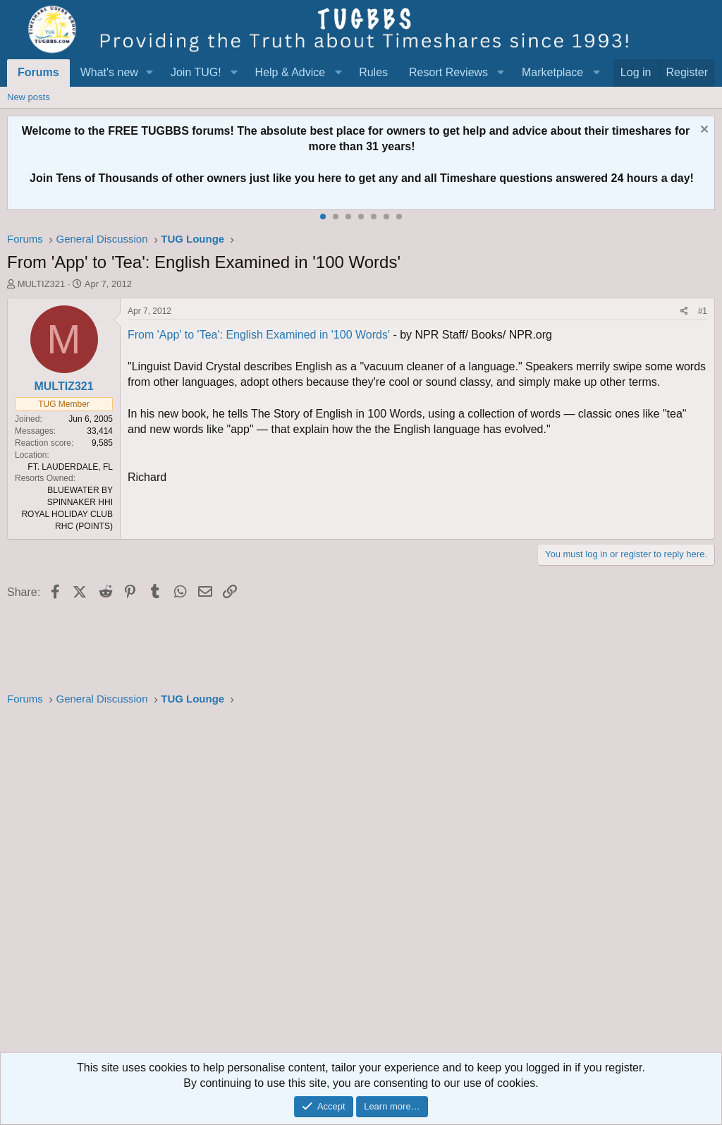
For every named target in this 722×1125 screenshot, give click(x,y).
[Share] (684, 311)
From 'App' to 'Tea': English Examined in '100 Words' (259, 335)
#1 (702, 311)
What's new (109, 72)
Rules (373, 72)
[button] (150, 72)
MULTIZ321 (42, 284)
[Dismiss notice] (703, 130)
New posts (28, 97)
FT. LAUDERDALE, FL (70, 467)
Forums (38, 72)
